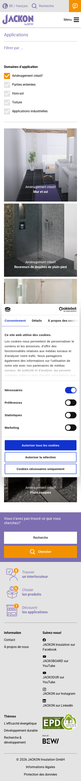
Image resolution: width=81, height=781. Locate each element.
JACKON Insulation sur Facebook (59, 644)
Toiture (17, 102)
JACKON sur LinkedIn (58, 702)
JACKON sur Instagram (59, 694)
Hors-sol (18, 93)
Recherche (46, 6)
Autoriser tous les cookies (40, 445)
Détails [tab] (37, 320)
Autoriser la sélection (40, 457)
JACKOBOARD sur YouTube (55, 663)
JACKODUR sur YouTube (53, 679)
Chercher (44, 552)
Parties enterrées (24, 84)
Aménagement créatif (27, 76)
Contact (75, 6)
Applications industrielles (30, 111)
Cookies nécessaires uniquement (41, 469)
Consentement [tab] (15, 320)
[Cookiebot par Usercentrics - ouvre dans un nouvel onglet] (58, 309)
